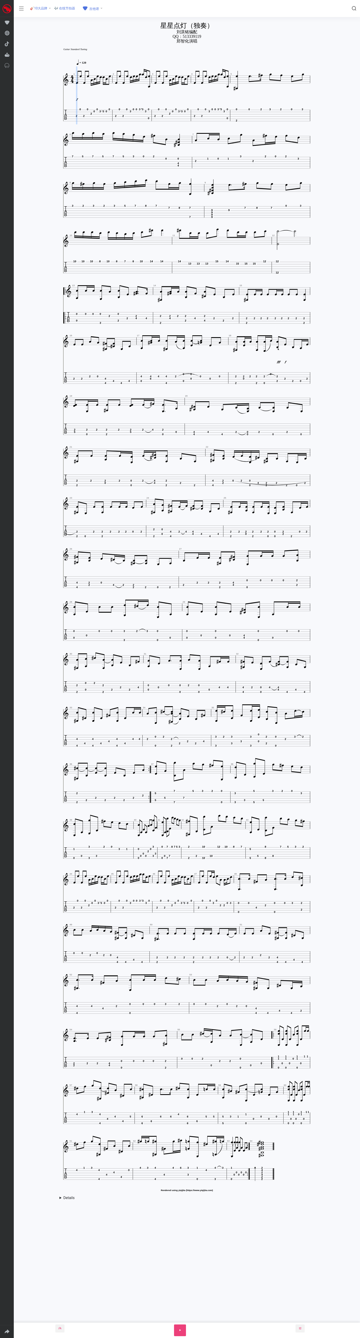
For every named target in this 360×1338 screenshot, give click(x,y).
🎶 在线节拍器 (64, 8)
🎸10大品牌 (38, 8)
